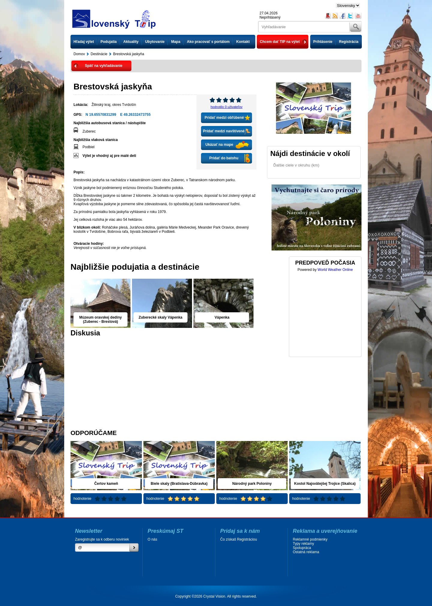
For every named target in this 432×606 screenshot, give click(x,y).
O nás (152, 539)
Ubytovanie (155, 42)
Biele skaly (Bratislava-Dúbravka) (179, 484)
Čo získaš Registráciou (238, 539)
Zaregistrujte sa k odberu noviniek (102, 539)
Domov (79, 54)
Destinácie (99, 54)
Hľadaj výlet (84, 42)
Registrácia (348, 42)
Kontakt (243, 42)
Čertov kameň (106, 484)
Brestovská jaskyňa (128, 54)
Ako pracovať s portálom (208, 42)
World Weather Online (335, 270)
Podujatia (108, 42)
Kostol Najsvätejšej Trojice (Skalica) (325, 484)
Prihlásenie (322, 42)
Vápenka (221, 317)
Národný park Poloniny (252, 484)
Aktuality (131, 42)
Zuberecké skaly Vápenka (160, 317)
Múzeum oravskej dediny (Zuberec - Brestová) (100, 319)
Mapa (175, 42)
